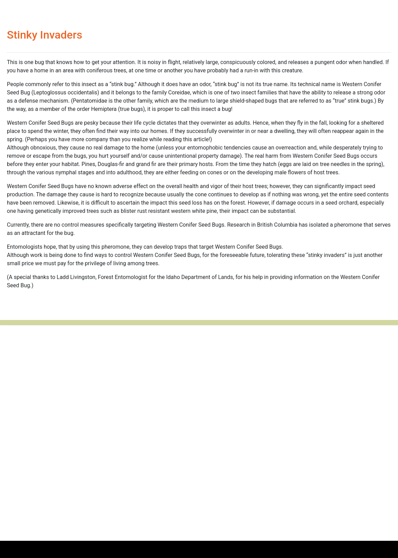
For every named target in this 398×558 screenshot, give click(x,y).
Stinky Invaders (44, 34)
